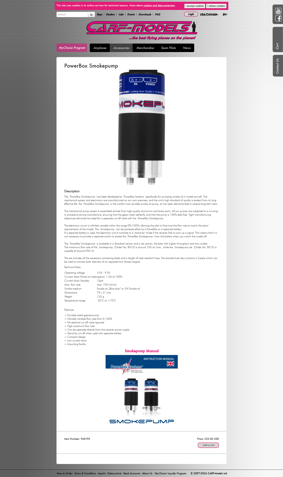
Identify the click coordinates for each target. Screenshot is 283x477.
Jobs (120, 14)
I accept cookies (195, 6)
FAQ (157, 14)
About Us (147, 473)
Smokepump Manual (142, 350)
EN (225, 14)
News (187, 48)
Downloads (144, 14)
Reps (99, 14)
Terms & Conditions (85, 473)
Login (191, 14)
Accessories (121, 48)
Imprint (101, 473)
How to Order (64, 473)
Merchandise (145, 48)
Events (131, 14)
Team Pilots (168, 48)
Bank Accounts (131, 473)
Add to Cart (208, 445)
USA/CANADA (209, 14)
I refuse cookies (216, 6)
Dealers (110, 14)
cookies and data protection (159, 5)
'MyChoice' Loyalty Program (170, 473)
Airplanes (99, 48)
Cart (277, 46)
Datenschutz (114, 473)
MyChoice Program (72, 48)
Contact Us (277, 66)
